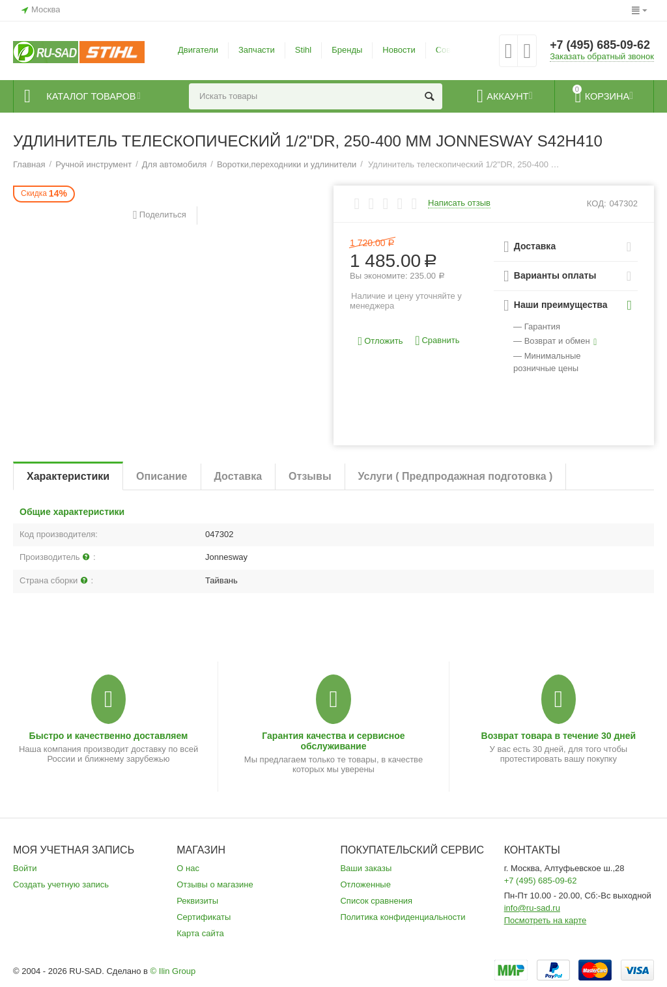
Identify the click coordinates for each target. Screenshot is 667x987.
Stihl (303, 50)
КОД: (596, 203)
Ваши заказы (365, 868)
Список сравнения (376, 901)
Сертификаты (204, 917)
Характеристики (68, 476)
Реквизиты (197, 901)
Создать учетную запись (61, 884)
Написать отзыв (459, 203)
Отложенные (365, 884)
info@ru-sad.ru (532, 908)
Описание (161, 476)
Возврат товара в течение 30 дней (558, 735)
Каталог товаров (92, 96)
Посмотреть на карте (545, 920)
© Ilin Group (173, 971)
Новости (398, 50)
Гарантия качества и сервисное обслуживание (333, 740)
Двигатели (198, 50)
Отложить (380, 341)
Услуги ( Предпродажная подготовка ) (455, 476)
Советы (451, 50)
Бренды (347, 50)
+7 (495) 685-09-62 (600, 45)
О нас (188, 868)
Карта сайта (200, 933)
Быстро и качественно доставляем (108, 735)
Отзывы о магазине (215, 884)
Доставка (238, 476)
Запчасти (256, 50)
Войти (24, 868)
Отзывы (310, 476)
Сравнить (437, 341)
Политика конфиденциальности (402, 917)
